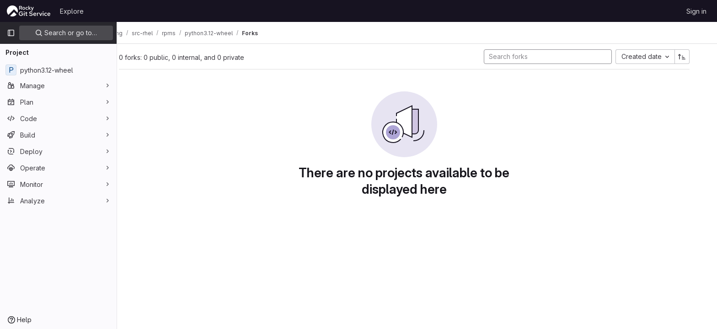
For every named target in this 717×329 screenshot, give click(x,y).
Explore (72, 11)
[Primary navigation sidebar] (11, 33)
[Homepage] (29, 11)
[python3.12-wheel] (58, 70)
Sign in (696, 11)
